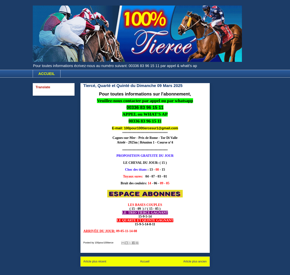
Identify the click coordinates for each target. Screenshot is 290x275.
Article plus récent (94, 261)
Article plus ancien (195, 261)
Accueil (144, 261)
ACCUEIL (46, 74)
